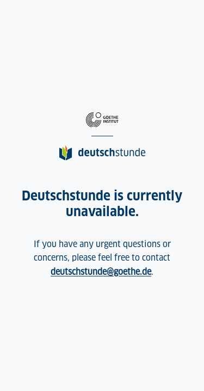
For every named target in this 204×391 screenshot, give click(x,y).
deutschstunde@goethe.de (101, 272)
